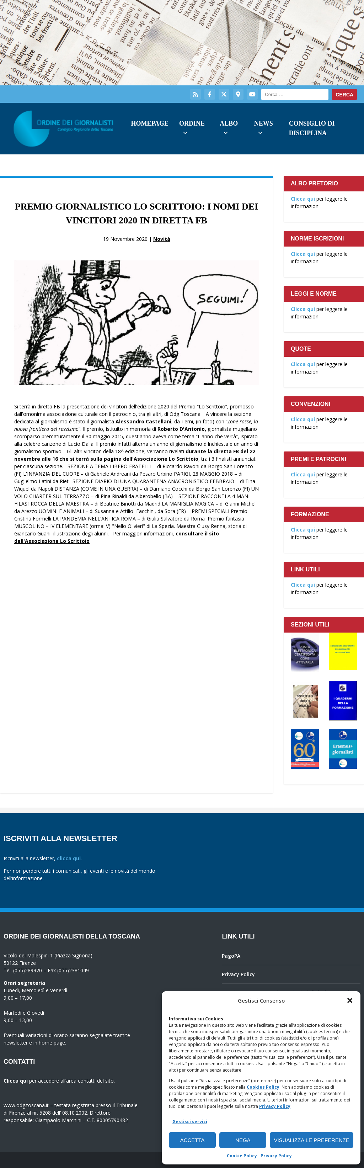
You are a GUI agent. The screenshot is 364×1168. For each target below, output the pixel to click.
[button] (349, 1000)
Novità (161, 239)
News (263, 123)
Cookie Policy (242, 1156)
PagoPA (231, 955)
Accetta (192, 1140)
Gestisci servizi (189, 1122)
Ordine (192, 123)
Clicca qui (303, 198)
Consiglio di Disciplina (312, 128)
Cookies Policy (263, 1087)
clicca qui (69, 858)
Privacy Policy (274, 1106)
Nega (243, 1140)
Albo (229, 123)
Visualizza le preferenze (311, 1140)
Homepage (149, 123)
